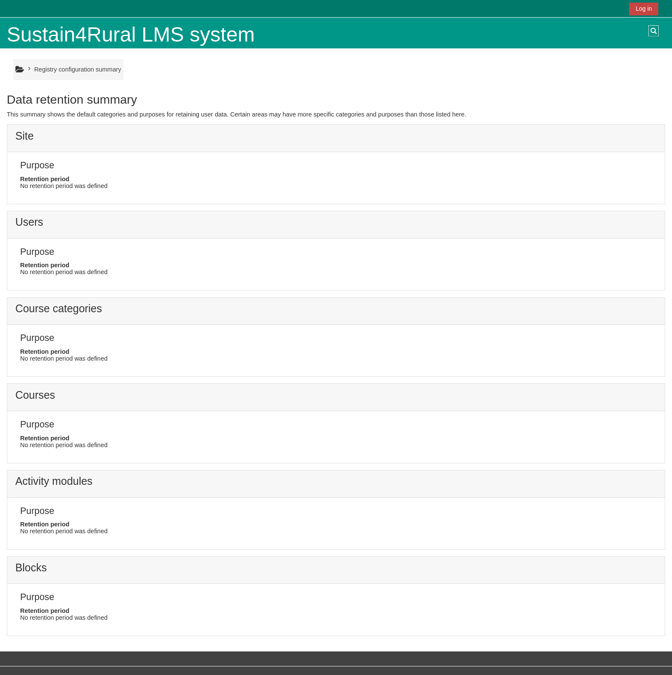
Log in (644, 8)
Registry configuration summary (77, 69)
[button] (653, 30)
